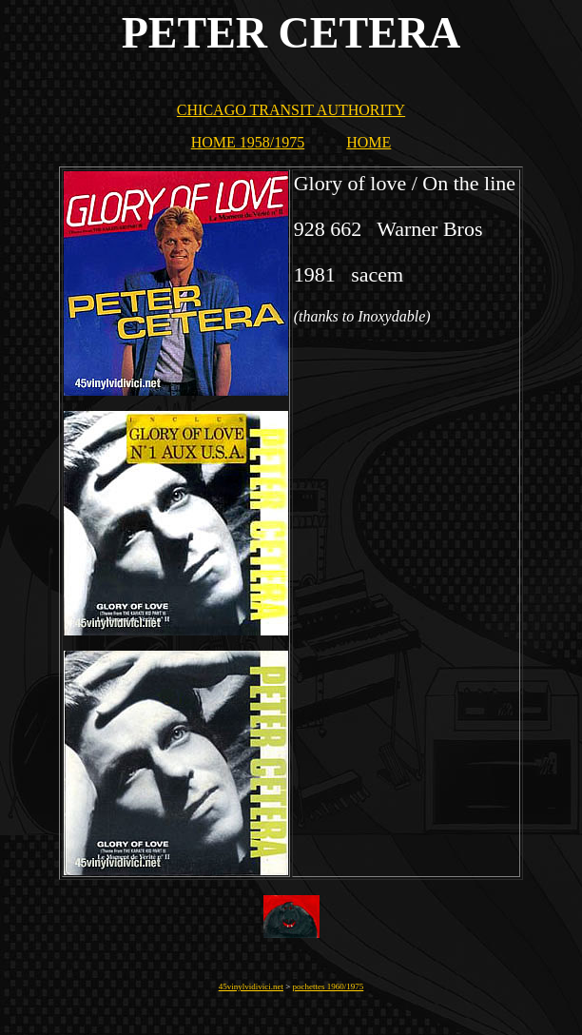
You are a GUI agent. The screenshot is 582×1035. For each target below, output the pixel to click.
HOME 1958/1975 (248, 142)
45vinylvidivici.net (251, 986)
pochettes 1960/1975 (328, 986)
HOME (368, 142)
